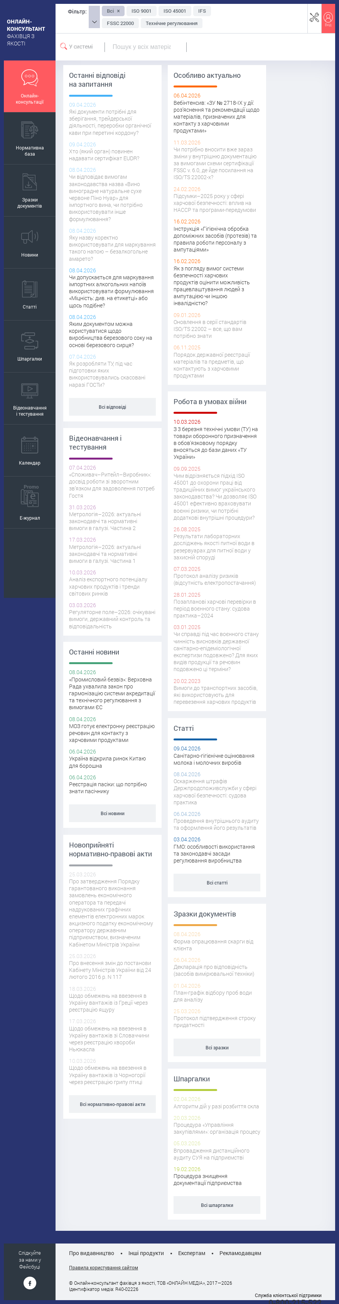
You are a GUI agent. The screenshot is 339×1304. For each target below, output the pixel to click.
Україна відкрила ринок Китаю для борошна (107, 762)
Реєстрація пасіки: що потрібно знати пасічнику (108, 787)
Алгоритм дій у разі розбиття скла (216, 1106)
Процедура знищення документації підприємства (208, 1179)
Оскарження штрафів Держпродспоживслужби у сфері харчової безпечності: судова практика (215, 791)
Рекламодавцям (240, 1253)
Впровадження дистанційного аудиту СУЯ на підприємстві (212, 1154)
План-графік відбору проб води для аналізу (213, 996)
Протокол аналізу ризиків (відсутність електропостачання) (215, 579)
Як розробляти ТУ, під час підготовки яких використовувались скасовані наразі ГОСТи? (107, 374)
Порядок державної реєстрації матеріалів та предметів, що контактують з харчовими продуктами (212, 365)
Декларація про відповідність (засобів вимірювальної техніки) (214, 970)
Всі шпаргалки (217, 1205)
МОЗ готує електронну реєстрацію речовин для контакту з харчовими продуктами (112, 732)
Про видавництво (91, 1253)
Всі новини (113, 813)
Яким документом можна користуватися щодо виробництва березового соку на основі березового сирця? (110, 334)
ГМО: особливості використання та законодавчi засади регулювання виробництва (214, 853)
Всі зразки (217, 1047)
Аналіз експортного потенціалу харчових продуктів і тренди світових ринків (108, 586)
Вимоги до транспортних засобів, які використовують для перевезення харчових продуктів (216, 694)
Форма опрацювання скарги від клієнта (213, 945)
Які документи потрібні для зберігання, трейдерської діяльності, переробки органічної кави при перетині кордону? (110, 122)
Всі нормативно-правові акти (112, 1104)
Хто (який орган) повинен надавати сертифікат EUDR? (104, 155)
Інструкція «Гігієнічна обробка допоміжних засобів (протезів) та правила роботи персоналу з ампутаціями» (215, 239)
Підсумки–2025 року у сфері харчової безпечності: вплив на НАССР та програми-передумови (215, 202)
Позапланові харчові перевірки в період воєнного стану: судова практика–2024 (215, 608)
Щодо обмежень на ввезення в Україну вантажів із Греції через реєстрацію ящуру (108, 1002)
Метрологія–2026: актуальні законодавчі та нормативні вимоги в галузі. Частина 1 (105, 553)
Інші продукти (146, 1253)
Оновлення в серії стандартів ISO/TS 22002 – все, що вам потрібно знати (210, 328)
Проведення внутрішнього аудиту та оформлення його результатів (216, 824)
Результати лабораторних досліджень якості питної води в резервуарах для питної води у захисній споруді (214, 546)
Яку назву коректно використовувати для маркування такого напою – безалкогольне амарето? (112, 248)
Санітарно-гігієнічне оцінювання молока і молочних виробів (214, 759)
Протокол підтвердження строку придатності (215, 1021)
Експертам (191, 1253)
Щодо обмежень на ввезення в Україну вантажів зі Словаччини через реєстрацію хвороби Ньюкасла (109, 1039)
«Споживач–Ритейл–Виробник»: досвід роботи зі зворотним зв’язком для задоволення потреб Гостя (112, 485)
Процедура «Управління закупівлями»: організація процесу (217, 1128)
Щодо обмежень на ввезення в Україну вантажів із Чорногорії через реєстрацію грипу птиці (108, 1074)
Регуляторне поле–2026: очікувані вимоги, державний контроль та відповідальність (112, 618)
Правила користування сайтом (103, 1267)
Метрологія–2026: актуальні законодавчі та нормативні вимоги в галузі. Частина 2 (105, 521)
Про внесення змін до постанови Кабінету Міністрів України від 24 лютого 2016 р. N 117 (110, 969)
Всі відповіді (112, 407)
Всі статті (217, 882)
